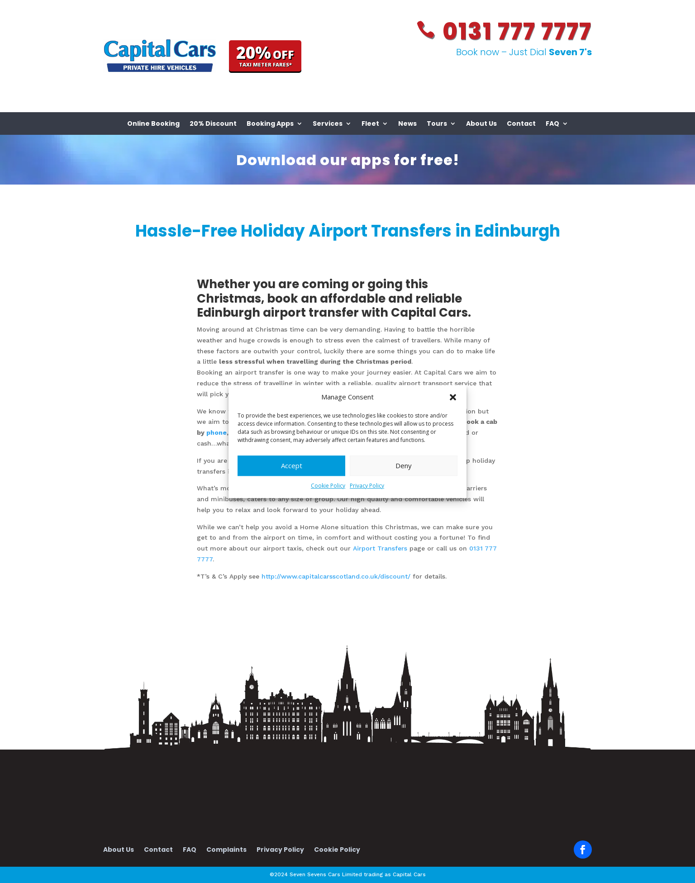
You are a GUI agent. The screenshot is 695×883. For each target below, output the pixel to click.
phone (216, 432)
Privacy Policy (367, 485)
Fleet (370, 124)
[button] (452, 397)
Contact (521, 124)
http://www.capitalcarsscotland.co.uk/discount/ (337, 576)
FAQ (552, 124)
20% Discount (213, 124)
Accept (291, 465)
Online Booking (153, 124)
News (407, 124)
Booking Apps (270, 124)
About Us (481, 124)
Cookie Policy (328, 485)
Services (328, 124)
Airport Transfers (380, 548)
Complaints (226, 850)
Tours (437, 124)
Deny (403, 465)
